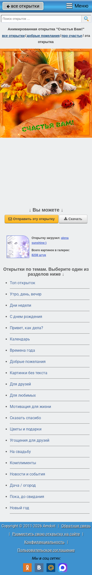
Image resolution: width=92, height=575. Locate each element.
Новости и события (27, 474)
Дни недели (20, 305)
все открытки (23, 6)
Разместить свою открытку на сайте (46, 534)
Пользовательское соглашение (46, 550)
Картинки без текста (28, 373)
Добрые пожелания (28, 361)
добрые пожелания (43, 36)
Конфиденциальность (44, 542)
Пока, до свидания (27, 496)
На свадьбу (20, 451)
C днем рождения (26, 316)
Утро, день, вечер (25, 294)
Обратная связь (76, 526)
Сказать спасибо (25, 418)
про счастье (72, 36)
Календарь (20, 339)
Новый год (19, 508)
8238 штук (39, 255)
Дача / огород (23, 485)
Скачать (73, 219)
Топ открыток (22, 283)
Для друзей (20, 384)
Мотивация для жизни (30, 406)
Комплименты (23, 463)
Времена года (22, 350)
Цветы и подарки (25, 429)
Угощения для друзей (29, 440)
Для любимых (23, 395)
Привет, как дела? (26, 328)
